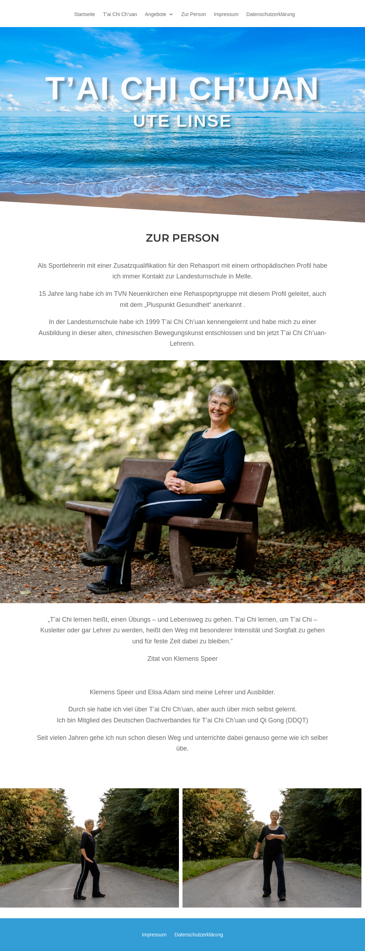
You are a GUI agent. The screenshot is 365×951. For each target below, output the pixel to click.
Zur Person (193, 14)
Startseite (84, 14)
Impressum (226, 14)
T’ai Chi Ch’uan (120, 14)
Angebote (155, 14)
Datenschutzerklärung (270, 14)
